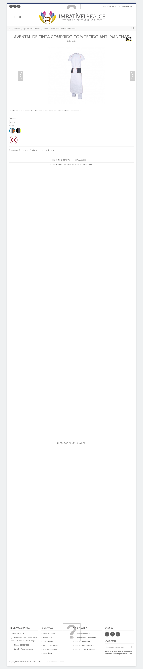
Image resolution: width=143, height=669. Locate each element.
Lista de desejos (108, 6)
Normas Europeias (50, 649)
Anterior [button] (20, 76)
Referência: (71, 41)
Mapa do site (48, 653)
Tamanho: (13, 118)
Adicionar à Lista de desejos (43, 150)
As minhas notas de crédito (85, 637)
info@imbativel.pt (26, 649)
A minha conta (80, 628)
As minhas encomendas (84, 634)
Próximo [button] (132, 76)
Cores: (12, 126)
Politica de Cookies (50, 645)
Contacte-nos (48, 641)
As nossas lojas (48, 637)
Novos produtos (49, 634)
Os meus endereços (82, 641)
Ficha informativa (61, 160)
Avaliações (80, 160)
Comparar (25, 150)
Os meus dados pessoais (84, 645)
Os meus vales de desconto (85, 649)
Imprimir (14, 150)
